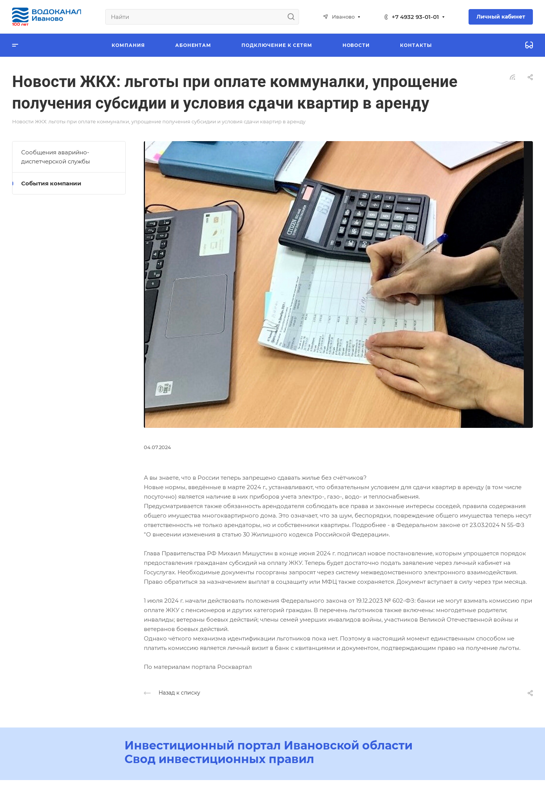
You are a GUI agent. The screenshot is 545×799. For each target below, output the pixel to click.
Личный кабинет (500, 16)
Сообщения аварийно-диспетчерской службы (55, 157)
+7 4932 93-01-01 (415, 16)
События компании (51, 183)
